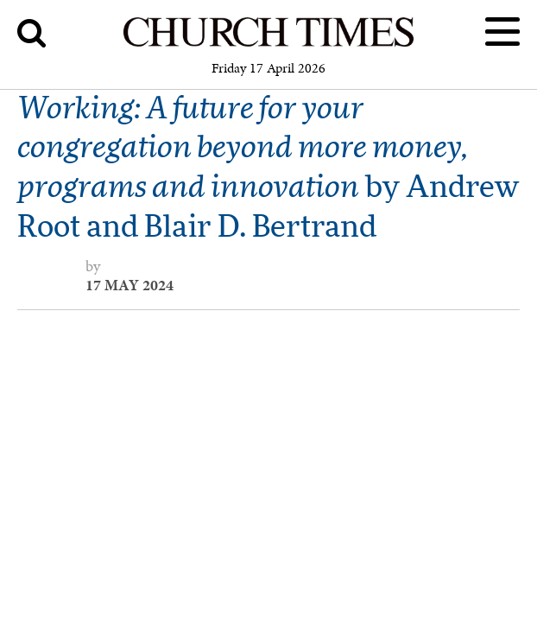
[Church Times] (268, 44)
